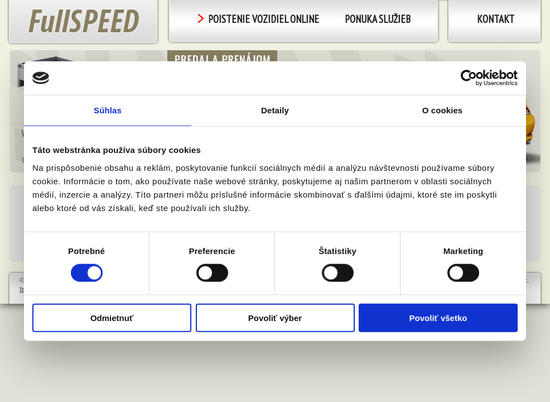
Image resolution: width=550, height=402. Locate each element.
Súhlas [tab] (108, 110)
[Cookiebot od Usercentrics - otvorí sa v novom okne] (469, 78)
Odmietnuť (111, 317)
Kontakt (495, 19)
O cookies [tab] (442, 110)
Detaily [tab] (275, 110)
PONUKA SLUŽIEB (378, 19)
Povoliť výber (275, 317)
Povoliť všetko (438, 317)
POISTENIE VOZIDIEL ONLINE (258, 19)
